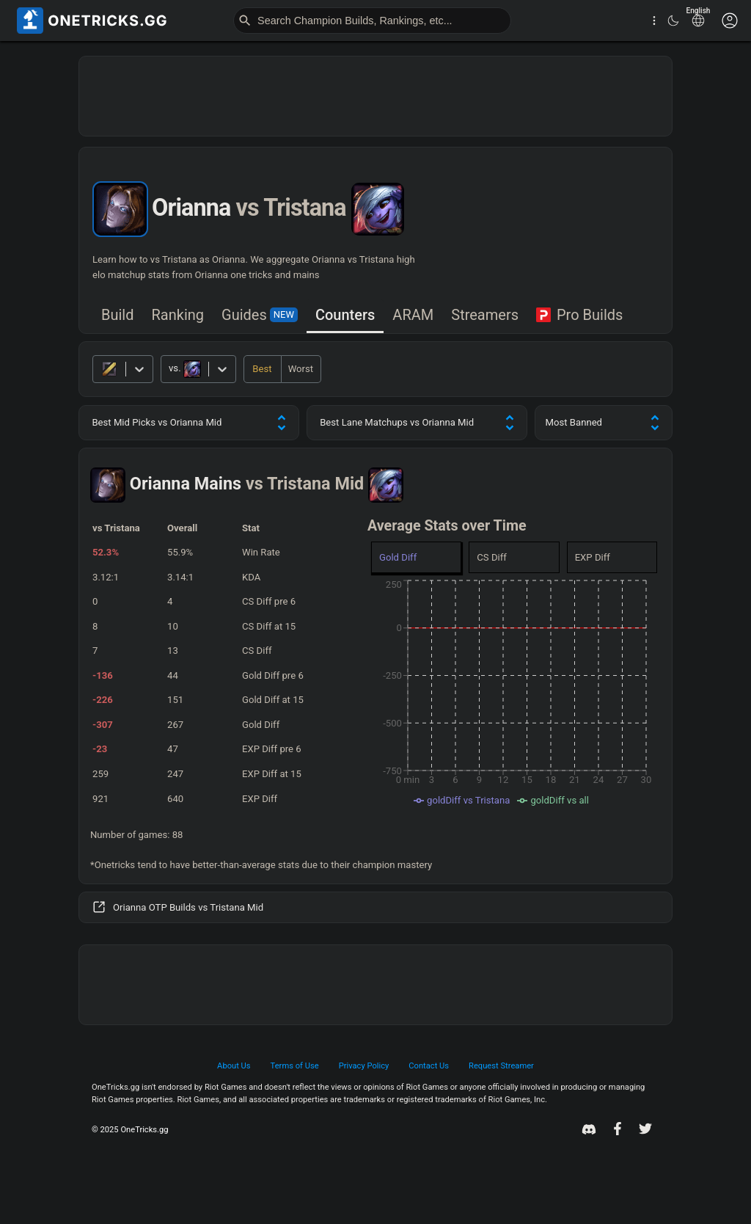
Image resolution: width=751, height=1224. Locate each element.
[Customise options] (729, 20)
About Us (233, 1066)
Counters (345, 315)
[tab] (117, 316)
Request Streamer (501, 1066)
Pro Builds (579, 315)
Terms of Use (295, 1066)
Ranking (178, 315)
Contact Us (429, 1066)
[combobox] (170, 368)
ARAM (412, 315)
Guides (259, 315)
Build (117, 315)
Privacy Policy (364, 1066)
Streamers (485, 315)
